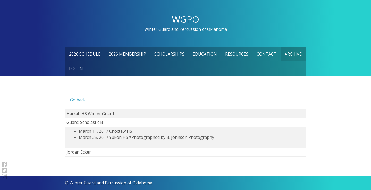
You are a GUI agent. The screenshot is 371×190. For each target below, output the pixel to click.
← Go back (75, 100)
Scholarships (169, 54)
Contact (266, 54)
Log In (76, 68)
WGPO (185, 19)
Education (205, 54)
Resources (236, 54)
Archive (293, 54)
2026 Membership (127, 54)
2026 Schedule (84, 54)
